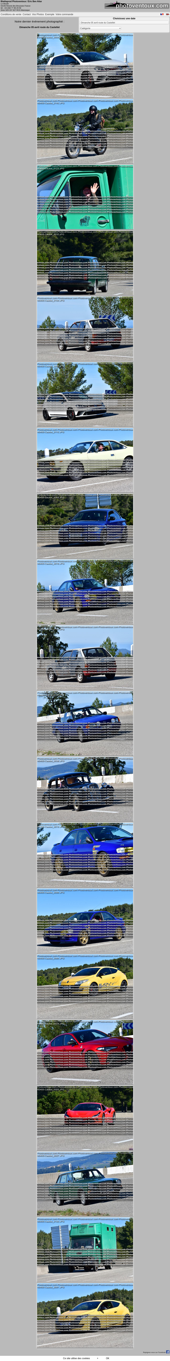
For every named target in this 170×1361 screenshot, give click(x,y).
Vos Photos (38, 14)
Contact (27, 14)
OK (107, 1358)
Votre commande (64, 14)
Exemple (49, 14)
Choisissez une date (124, 18)
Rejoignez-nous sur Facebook (156, 1352)
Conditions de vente (11, 14)
